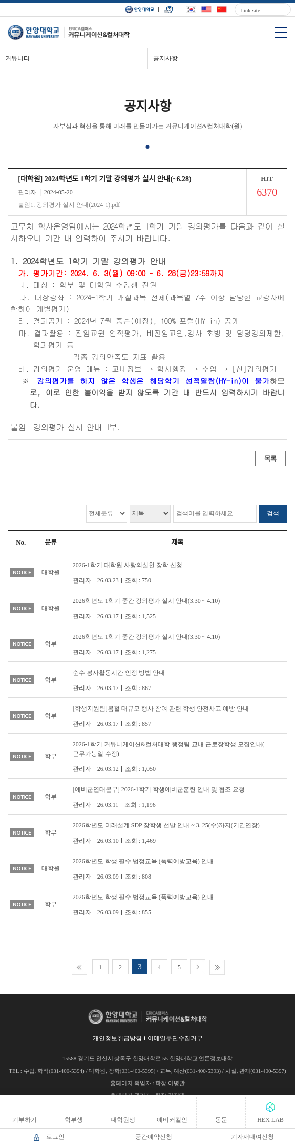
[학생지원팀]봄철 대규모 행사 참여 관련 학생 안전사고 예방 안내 (161, 708)
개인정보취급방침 (117, 1038)
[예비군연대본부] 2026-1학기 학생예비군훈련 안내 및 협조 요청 (159, 789)
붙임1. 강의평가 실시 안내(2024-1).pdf (69, 205)
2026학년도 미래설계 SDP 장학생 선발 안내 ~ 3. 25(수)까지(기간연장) (166, 825)
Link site (250, 10)
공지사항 (165, 58)
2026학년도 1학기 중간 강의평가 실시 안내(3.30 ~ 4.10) (146, 601)
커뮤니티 (17, 58)
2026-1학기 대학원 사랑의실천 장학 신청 (127, 565)
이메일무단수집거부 (175, 1038)
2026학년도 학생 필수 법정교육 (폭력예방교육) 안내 (143, 861)
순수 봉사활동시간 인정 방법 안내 (119, 672)
